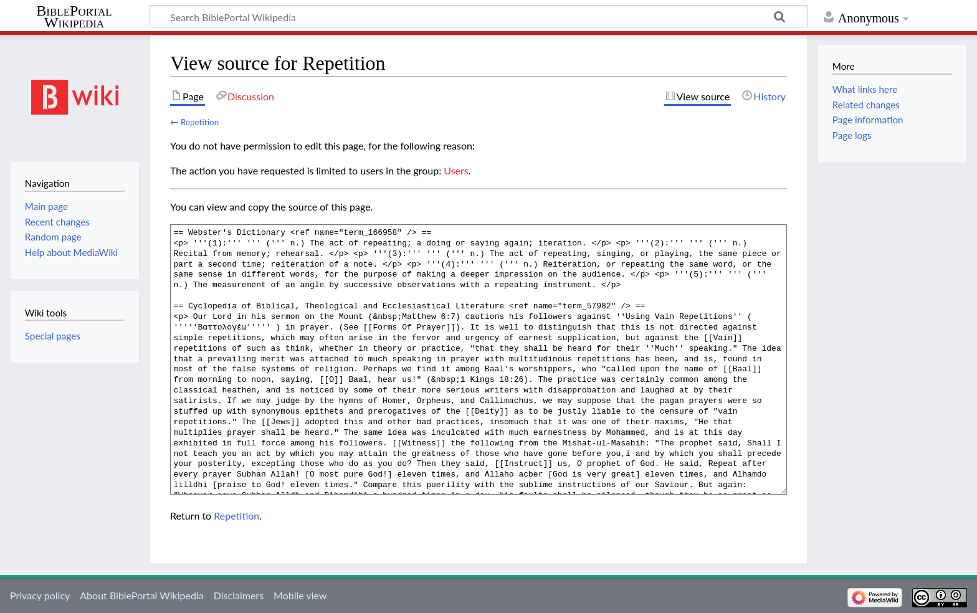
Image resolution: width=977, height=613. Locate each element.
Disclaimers (239, 595)
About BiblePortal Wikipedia (141, 595)
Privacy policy (40, 595)
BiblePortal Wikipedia (74, 17)
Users (456, 170)
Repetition (200, 122)
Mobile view (300, 595)
